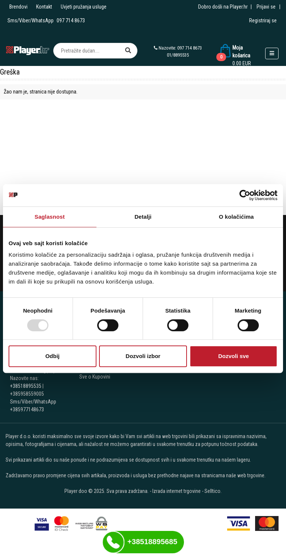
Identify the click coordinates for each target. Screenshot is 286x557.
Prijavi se (266, 7)
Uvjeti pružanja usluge (84, 7)
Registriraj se (263, 20)
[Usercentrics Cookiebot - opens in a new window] (244, 195)
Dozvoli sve (233, 356)
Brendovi (18, 7)
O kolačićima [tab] (236, 216)
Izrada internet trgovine (176, 491)
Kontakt (44, 7)
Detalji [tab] (143, 216)
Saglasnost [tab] (50, 216)
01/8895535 (178, 55)
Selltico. (213, 491)
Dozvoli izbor (142, 356)
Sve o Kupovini (94, 377)
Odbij (52, 356)
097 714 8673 (71, 20)
